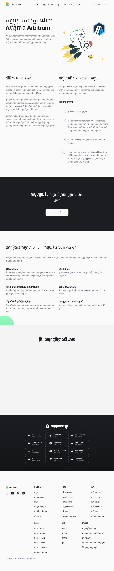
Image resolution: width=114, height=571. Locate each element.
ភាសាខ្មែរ (101, 4)
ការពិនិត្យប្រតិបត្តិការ (41, 511)
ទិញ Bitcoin (67, 492)
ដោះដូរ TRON (39, 538)
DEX (80, 4)
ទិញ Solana (67, 502)
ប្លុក (63, 543)
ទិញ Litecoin (68, 497)
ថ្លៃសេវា (64, 538)
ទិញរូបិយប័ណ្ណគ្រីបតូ (69, 516)
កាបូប (36, 4)
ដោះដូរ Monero (40, 533)
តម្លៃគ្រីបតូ (37, 516)
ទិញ (57, 4)
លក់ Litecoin (96, 497)
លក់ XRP (94, 511)
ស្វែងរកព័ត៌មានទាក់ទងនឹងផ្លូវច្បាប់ (93, 543)
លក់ (64, 4)
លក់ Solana (95, 502)
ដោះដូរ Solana (39, 543)
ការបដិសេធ (86, 538)
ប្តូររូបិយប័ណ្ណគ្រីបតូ (40, 552)
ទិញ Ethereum (68, 506)
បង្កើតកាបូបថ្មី (57, 212)
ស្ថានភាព (65, 533)
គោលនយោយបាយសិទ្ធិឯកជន (92, 533)
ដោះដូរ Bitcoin (39, 528)
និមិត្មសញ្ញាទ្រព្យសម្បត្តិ (90, 547)
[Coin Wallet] (14, 4)
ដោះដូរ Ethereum (40, 547)
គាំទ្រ (63, 528)
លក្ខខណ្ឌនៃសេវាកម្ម (89, 528)
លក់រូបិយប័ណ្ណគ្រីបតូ (98, 516)
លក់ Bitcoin (95, 492)
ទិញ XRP (66, 511)
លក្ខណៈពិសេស (47, 4)
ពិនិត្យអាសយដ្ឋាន (40, 506)
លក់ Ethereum (96, 506)
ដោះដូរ (71, 4)
